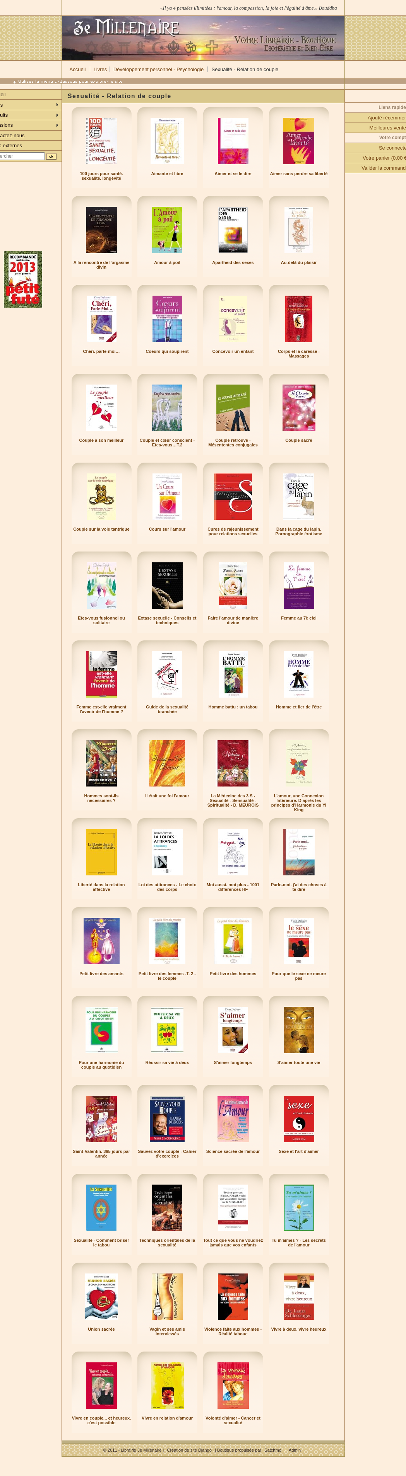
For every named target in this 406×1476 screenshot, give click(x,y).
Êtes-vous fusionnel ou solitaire (101, 620)
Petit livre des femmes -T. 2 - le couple (167, 976)
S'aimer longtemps (233, 1062)
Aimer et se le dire (232, 173)
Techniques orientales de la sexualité (167, 1242)
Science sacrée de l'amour (233, 1151)
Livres (100, 69)
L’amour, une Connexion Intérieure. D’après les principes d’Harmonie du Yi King (298, 802)
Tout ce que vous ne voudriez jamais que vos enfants (233, 1242)
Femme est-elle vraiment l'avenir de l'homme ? (102, 709)
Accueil (78, 69)
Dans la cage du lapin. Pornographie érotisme (299, 531)
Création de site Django (189, 1450)
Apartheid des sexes (233, 262)
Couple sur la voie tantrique (101, 529)
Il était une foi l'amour (167, 795)
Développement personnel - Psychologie (158, 69)
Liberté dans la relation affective (101, 887)
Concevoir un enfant (233, 351)
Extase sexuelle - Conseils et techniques (167, 620)
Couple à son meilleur (101, 440)
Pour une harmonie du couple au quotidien (101, 1064)
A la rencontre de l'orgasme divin (102, 264)
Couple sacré (298, 440)
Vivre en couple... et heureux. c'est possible (101, 1420)
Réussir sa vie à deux (167, 1062)
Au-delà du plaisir (299, 262)
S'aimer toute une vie (299, 1062)
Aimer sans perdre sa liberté (299, 173)
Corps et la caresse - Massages (299, 353)
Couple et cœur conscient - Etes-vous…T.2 (167, 442)
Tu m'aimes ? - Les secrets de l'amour (299, 1242)
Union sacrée (101, 1329)
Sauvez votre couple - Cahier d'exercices (167, 1153)
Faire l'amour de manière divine (233, 620)
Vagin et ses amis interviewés (167, 1331)
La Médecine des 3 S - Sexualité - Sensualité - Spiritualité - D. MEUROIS (233, 800)
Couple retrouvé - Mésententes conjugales (233, 442)
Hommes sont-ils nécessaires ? (101, 798)
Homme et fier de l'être (299, 707)
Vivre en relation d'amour (167, 1418)
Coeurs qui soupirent (167, 351)
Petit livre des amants (101, 973)
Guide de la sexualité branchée (167, 709)
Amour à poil (167, 262)
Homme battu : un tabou (232, 707)
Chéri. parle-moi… (101, 351)
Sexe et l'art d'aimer (299, 1151)
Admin (295, 1450)
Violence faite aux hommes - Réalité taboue (233, 1331)
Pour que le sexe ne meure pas (299, 976)
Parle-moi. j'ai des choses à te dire (299, 887)
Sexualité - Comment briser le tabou (101, 1242)
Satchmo (272, 1450)
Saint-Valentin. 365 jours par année (101, 1153)
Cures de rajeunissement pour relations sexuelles (232, 531)
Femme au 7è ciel (299, 618)
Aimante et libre (167, 173)
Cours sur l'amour (167, 529)
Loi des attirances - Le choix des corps (167, 887)
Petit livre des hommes (233, 973)
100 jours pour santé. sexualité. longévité (101, 175)
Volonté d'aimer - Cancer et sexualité (233, 1420)
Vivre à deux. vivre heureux (299, 1329)
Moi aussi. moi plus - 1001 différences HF (233, 887)
